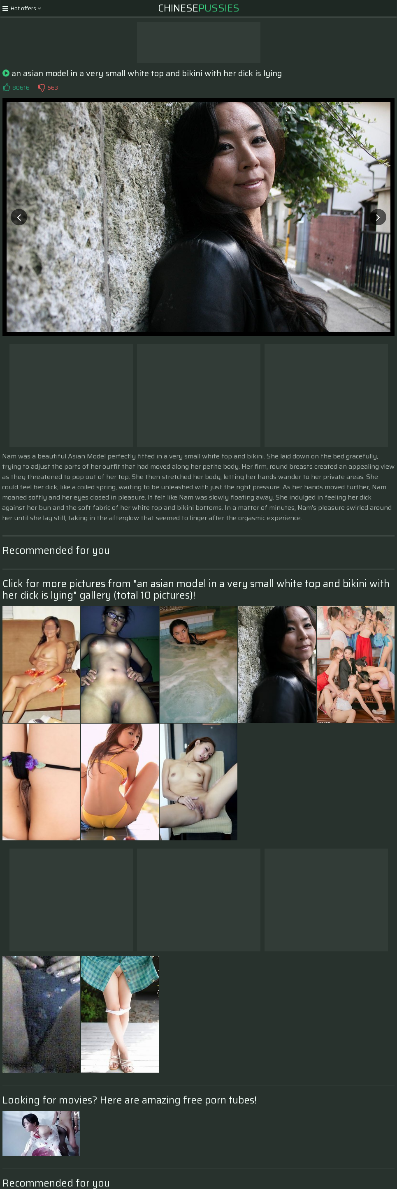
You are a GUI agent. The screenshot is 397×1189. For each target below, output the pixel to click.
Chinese (198, 8)
